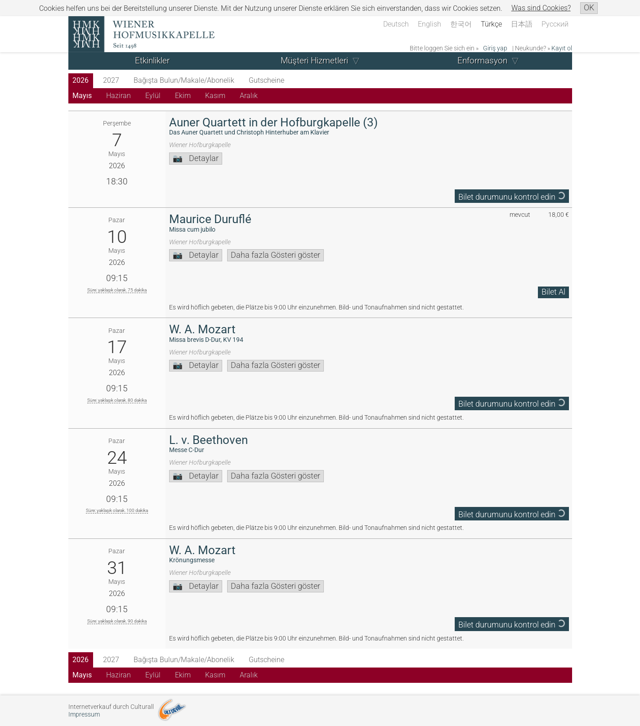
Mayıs (82, 95)
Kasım (215, 95)
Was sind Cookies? (541, 8)
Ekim (183, 95)
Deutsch (396, 24)
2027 (111, 80)
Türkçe (491, 24)
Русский (555, 24)
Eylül (153, 95)
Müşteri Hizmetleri (314, 60)
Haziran (118, 95)
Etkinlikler (152, 60)
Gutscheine (266, 80)
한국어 (461, 24)
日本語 (522, 24)
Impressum (84, 714)
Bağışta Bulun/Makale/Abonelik (184, 80)
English (429, 24)
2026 (80, 80)
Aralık (249, 95)
